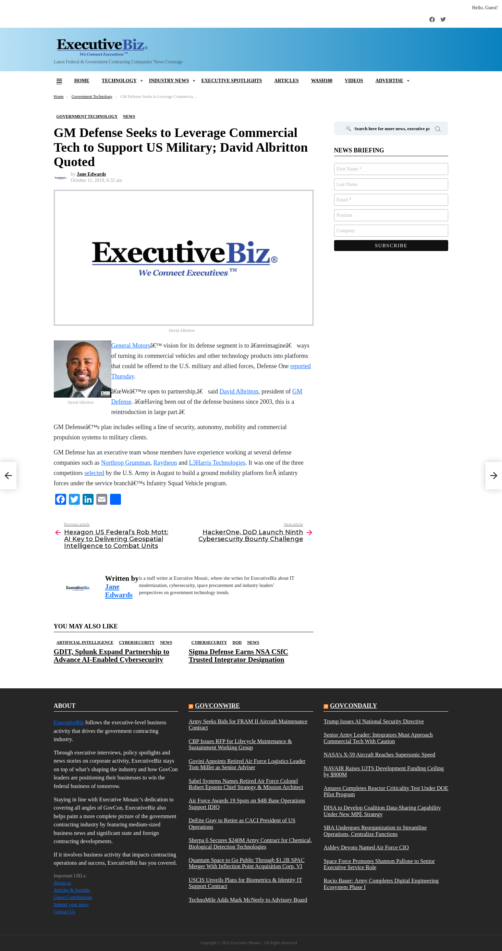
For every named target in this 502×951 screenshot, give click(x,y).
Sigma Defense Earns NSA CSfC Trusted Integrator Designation (239, 656)
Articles (286, 80)
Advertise (389, 80)
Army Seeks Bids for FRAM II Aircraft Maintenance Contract (247, 724)
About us (62, 883)
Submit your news (71, 904)
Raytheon (165, 462)
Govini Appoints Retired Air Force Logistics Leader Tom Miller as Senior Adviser (246, 764)
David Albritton (239, 391)
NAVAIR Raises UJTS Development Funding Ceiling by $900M (383, 771)
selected (94, 473)
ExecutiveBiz (69, 722)
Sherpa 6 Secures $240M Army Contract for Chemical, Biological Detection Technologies (250, 843)
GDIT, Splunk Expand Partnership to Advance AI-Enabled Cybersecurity (111, 656)
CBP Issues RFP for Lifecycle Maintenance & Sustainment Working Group (240, 744)
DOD (237, 642)
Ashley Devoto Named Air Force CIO (366, 847)
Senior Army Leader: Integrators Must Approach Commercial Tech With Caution (377, 738)
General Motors (130, 345)
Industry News (169, 80)
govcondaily (353, 705)
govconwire (217, 705)
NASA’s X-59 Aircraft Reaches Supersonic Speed (379, 755)
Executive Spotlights (231, 80)
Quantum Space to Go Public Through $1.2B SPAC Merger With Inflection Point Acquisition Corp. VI (246, 863)
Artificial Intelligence (85, 642)
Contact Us (64, 911)
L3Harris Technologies (217, 462)
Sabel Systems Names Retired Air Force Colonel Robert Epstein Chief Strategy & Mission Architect (245, 784)
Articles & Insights (72, 890)
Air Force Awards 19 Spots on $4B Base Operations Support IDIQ (246, 804)
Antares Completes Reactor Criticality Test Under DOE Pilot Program (385, 791)
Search (438, 130)
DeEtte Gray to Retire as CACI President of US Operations (241, 823)
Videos (354, 80)
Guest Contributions (73, 897)
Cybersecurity (137, 642)
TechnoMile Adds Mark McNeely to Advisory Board (247, 900)
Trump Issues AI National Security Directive (373, 721)
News (166, 642)
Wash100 (321, 80)
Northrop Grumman (125, 462)
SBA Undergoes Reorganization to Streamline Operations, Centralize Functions (375, 831)
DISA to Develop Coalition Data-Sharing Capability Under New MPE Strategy (382, 811)
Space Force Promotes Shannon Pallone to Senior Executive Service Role (378, 864)
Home (81, 80)
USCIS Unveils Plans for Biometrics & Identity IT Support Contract (245, 883)
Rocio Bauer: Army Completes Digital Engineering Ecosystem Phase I (381, 884)
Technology (119, 80)
